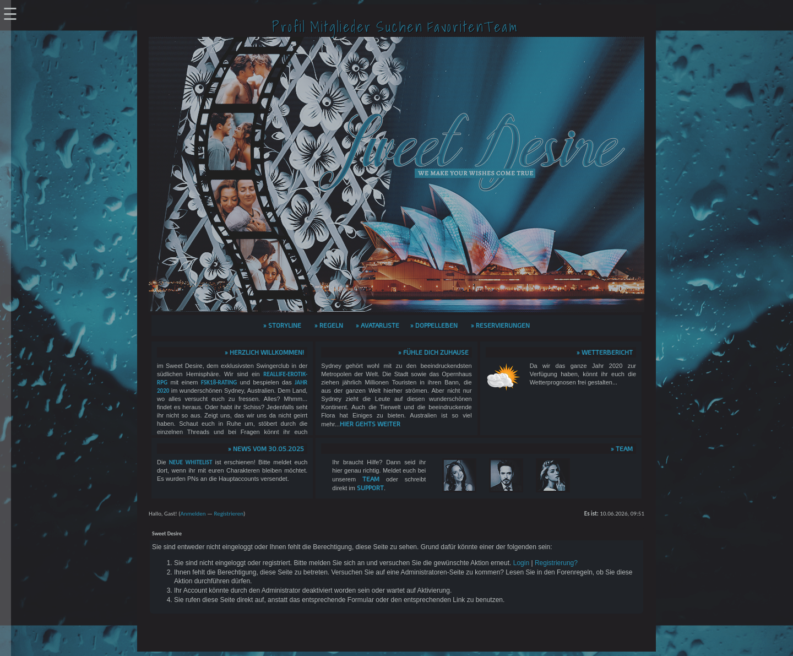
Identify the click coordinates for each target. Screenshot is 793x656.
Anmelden (192, 513)
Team (370, 478)
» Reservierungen (500, 325)
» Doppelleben (434, 325)
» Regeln (328, 325)
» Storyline (282, 325)
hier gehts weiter (370, 423)
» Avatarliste (377, 325)
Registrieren (228, 513)
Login (521, 563)
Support (370, 487)
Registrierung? (556, 563)
